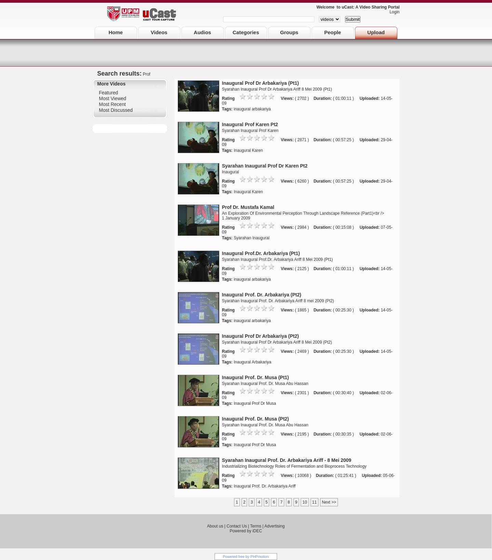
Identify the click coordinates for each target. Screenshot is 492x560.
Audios (202, 32)
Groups (289, 32)
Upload (376, 32)
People (332, 32)
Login (392, 12)
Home (116, 32)
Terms (255, 526)
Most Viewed (112, 98)
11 (314, 502)
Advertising (274, 526)
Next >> (329, 502)
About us (215, 526)
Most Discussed (116, 110)
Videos (159, 32)
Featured (108, 92)
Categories (246, 32)
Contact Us (237, 526)
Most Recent (112, 104)
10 (304, 502)
